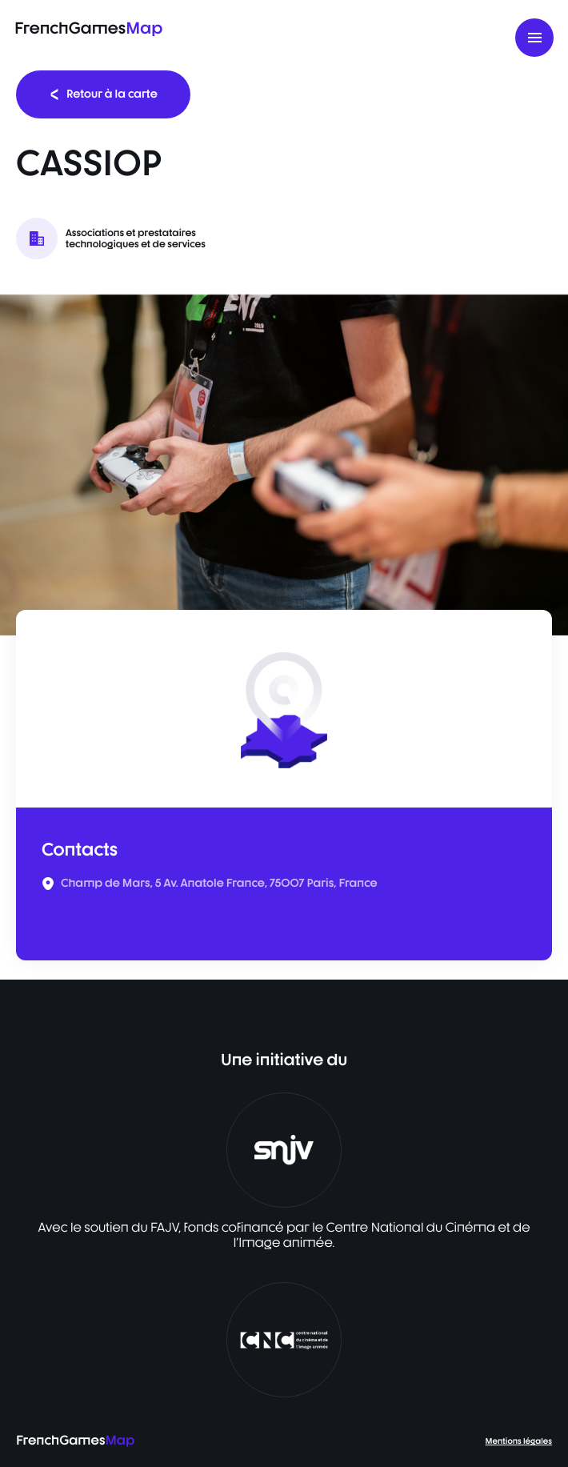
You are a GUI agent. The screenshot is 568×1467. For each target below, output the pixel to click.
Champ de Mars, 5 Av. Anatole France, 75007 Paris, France (219, 883)
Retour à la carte (103, 94)
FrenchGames (88, 27)
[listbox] (284, 465)
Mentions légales (519, 1441)
